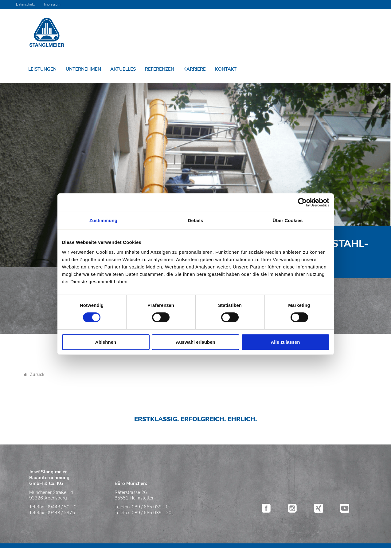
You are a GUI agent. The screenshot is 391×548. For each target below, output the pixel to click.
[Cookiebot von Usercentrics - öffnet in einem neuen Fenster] (302, 202)
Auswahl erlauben (195, 342)
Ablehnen (105, 342)
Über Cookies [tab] (288, 220)
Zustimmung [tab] (103, 220)
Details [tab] (195, 220)
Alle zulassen (285, 342)
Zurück (37, 374)
